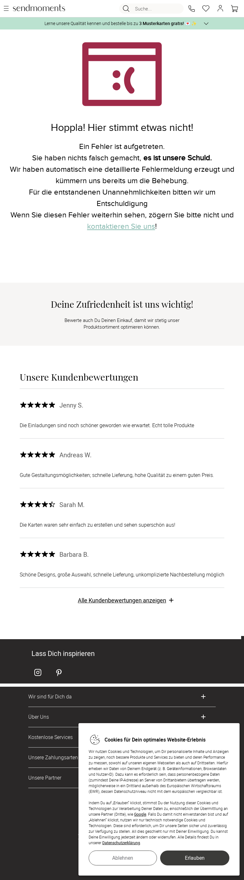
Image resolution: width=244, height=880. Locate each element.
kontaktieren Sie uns (121, 226)
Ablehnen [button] (122, 857)
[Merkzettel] (205, 8)
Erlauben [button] (195, 857)
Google (140, 814)
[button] (191, 8)
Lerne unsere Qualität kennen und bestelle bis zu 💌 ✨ (120, 23)
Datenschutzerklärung (121, 842)
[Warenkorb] (234, 8)
